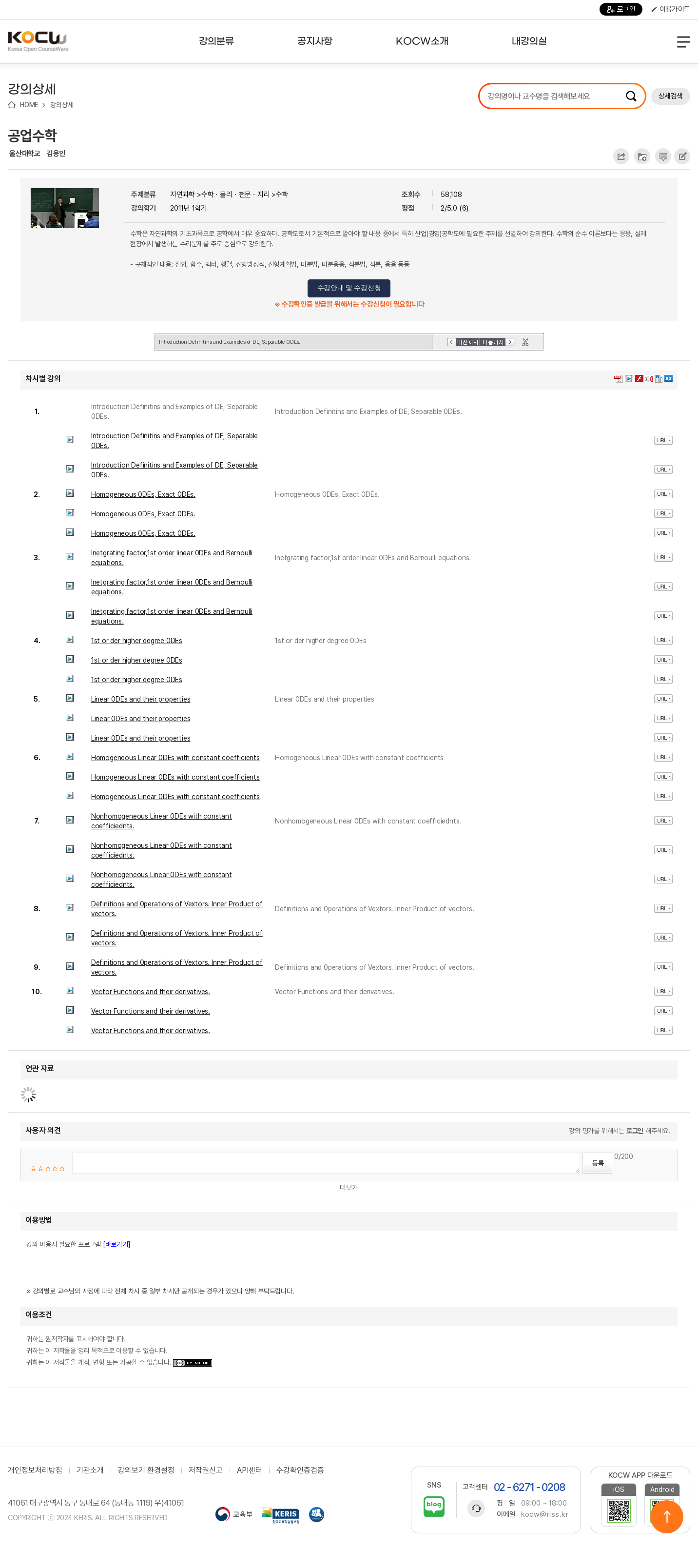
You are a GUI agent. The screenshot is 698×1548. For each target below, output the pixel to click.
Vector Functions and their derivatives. (150, 992)
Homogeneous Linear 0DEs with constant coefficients (175, 758)
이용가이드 (670, 9)
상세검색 (671, 96)
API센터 (249, 1470)
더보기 (349, 1187)
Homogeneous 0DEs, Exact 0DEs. (143, 494)
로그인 (621, 9)
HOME (29, 104)
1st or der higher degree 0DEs (136, 641)
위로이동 (666, 1516)
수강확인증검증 (300, 1470)
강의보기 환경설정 (146, 1470)
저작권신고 (206, 1470)
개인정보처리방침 (35, 1470)
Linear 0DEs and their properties (141, 699)
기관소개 (90, 1470)
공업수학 (32, 135)
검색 (631, 96)
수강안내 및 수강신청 (349, 288)
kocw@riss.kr (544, 1514)
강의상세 (61, 105)
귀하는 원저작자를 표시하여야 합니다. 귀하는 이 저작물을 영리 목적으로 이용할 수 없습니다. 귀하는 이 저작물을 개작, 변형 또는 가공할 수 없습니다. (119, 1350)
